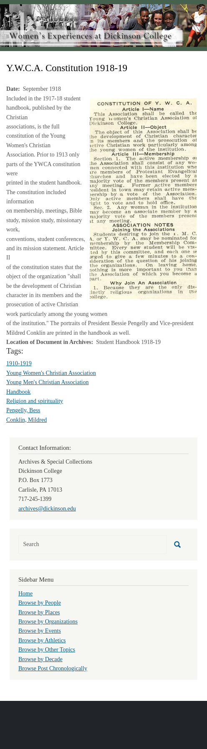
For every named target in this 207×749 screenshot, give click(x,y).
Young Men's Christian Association (47, 382)
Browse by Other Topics (46, 649)
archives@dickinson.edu (47, 508)
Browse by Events (39, 631)
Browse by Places (39, 612)
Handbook (18, 392)
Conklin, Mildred (26, 420)
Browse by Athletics (42, 640)
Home (25, 593)
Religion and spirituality (34, 401)
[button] (143, 198)
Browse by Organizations (48, 621)
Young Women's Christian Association (51, 373)
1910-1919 (19, 363)
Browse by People (39, 603)
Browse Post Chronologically (52, 668)
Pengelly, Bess (23, 410)
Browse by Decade (40, 659)
